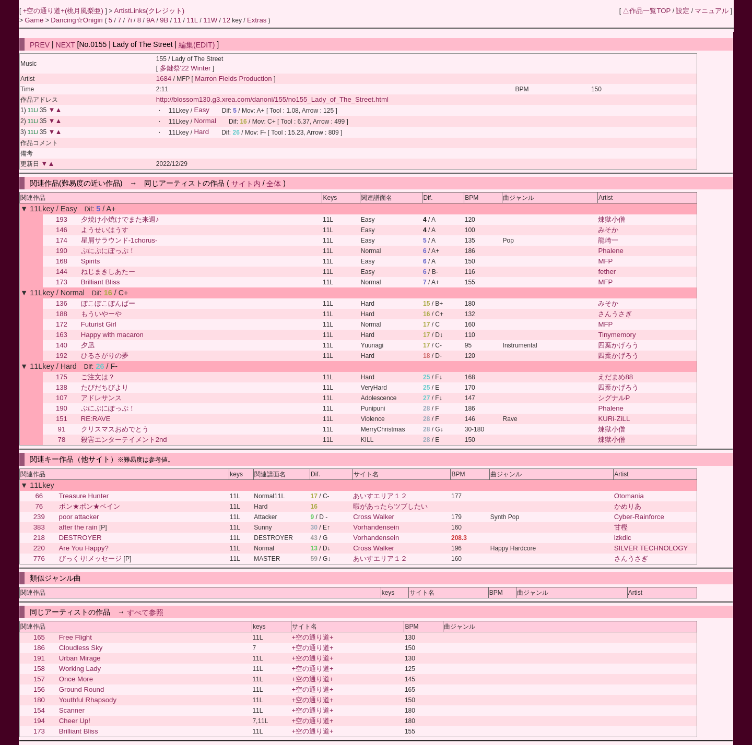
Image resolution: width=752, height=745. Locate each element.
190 (61, 251)
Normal (205, 121)
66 (39, 496)
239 (39, 517)
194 (39, 721)
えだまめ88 (615, 377)
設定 (682, 11)
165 (39, 637)
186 (39, 648)
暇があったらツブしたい (390, 506)
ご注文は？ (98, 377)
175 (61, 377)
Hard (201, 132)
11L (192, 20)
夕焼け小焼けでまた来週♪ (120, 219)
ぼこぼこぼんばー (108, 303)
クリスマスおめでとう (115, 429)
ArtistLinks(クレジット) (149, 11)
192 (61, 355)
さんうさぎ (615, 314)
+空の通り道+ (312, 637)
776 (39, 558)
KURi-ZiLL (614, 419)
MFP (605, 261)
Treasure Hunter (84, 496)
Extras (256, 20)
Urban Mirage (80, 658)
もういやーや (101, 314)
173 (61, 282)
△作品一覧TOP (646, 11)
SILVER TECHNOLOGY (651, 548)
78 (62, 439)
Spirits (90, 261)
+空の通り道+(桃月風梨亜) (64, 11)
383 (39, 527)
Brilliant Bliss (100, 282)
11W (210, 20)
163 (61, 335)
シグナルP (614, 398)
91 (62, 429)
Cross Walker (373, 517)
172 (61, 324)
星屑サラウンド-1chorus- (119, 240)
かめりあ (627, 506)
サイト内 (246, 183)
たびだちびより (104, 387)
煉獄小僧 (611, 219)
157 (39, 679)
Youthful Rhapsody (87, 700)
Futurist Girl (98, 324)
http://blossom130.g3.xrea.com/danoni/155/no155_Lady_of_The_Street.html (272, 99)
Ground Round (81, 689)
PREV (40, 44)
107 (61, 398)
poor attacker (79, 517)
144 (61, 271)
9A (150, 20)
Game (35, 20)
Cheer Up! (74, 721)
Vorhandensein (376, 527)
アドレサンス (101, 398)
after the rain (78, 527)
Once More (76, 679)
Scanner (72, 710)
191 (39, 658)
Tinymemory (617, 335)
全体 (273, 183)
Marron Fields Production (234, 78)
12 (226, 20)
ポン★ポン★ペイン (89, 506)
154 (39, 710)
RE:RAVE (96, 419)
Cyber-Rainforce (639, 517)
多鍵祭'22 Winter (185, 68)
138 (61, 387)
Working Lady (80, 668)
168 (61, 261)
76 (39, 506)
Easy (201, 110)
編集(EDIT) (197, 44)
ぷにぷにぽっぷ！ (108, 251)
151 (61, 419)
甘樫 (621, 527)
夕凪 (88, 345)
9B (164, 20)
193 (61, 219)
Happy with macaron (112, 335)
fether (607, 271)
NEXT (65, 44)
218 (39, 538)
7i (129, 20)
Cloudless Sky (81, 648)
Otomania (629, 496)
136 (61, 303)
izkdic (622, 538)
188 (61, 314)
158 (39, 668)
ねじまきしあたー (108, 271)
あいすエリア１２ (380, 496)
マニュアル (711, 11)
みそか (608, 230)
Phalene (610, 251)
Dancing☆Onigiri (77, 20)
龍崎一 (608, 240)
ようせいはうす (104, 230)
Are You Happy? (84, 548)
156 (39, 689)
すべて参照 (145, 612)
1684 (163, 78)
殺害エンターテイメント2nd (124, 439)
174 (61, 240)
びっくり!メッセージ (90, 558)
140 (61, 345)
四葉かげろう (618, 345)
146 (61, 230)
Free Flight (75, 637)
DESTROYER (80, 538)
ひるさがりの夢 (104, 355)
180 (39, 700)
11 (177, 20)
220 (39, 548)
